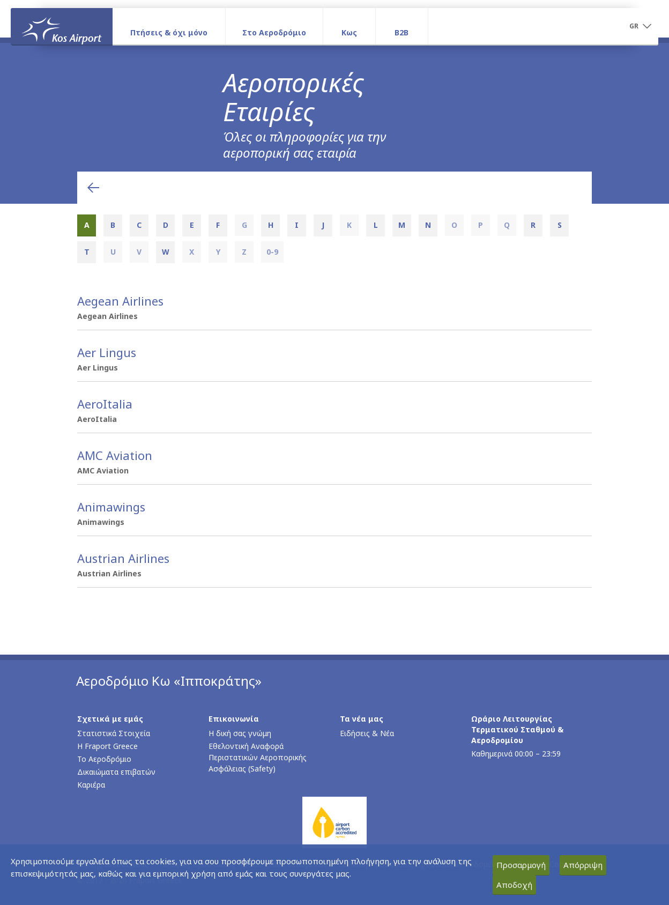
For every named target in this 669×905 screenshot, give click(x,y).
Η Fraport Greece (107, 746)
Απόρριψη (583, 864)
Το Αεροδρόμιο (104, 759)
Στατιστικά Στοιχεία (113, 733)
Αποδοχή (514, 884)
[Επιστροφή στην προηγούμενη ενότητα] (93, 188)
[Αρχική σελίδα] (62, 26)
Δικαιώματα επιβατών (116, 772)
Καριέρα (91, 785)
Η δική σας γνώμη (240, 733)
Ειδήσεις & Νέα (367, 733)
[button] (640, 27)
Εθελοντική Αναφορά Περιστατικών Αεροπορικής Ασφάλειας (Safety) (258, 757)
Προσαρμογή (521, 864)
